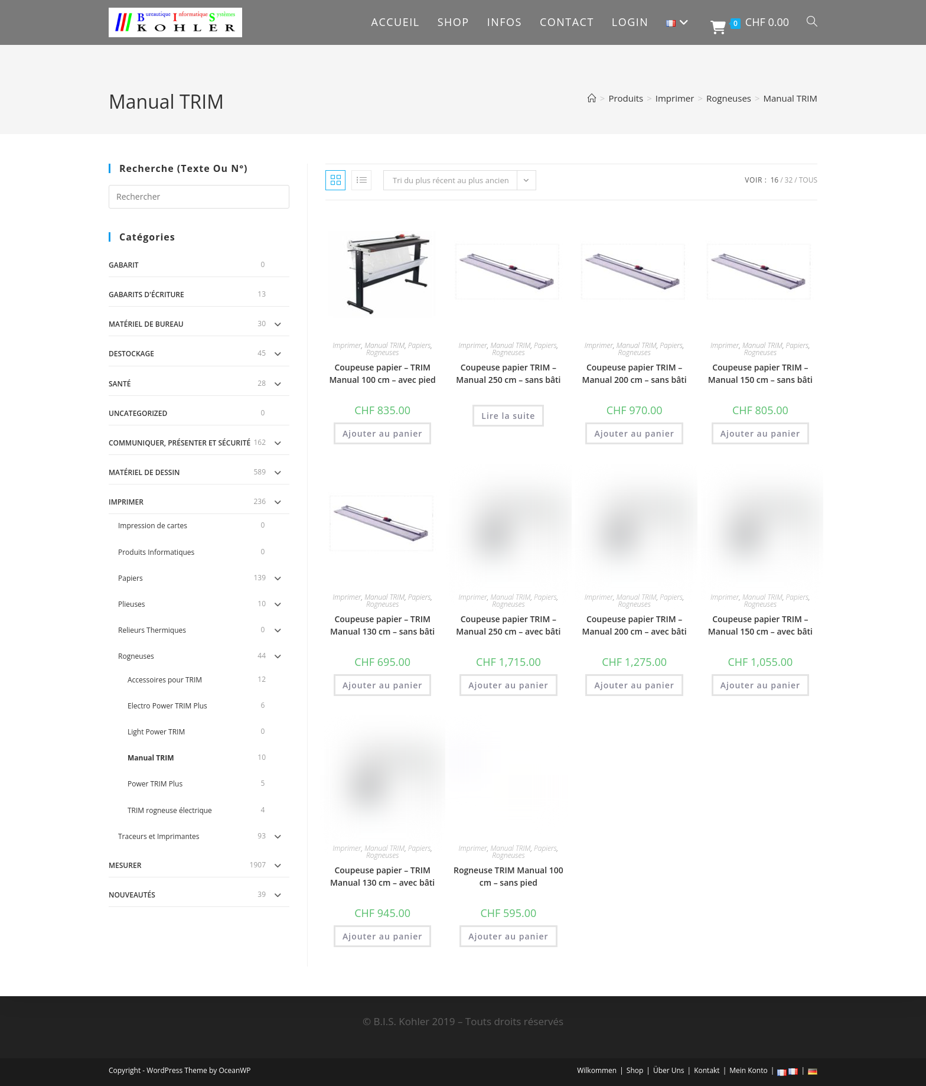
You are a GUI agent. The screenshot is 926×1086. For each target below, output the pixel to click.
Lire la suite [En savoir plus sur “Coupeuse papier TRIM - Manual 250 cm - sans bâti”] (508, 415)
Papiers (130, 578)
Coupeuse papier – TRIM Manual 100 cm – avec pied (382, 373)
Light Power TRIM (156, 732)
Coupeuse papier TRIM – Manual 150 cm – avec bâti (760, 625)
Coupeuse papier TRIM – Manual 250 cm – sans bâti (508, 373)
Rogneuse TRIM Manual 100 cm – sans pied (508, 876)
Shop (635, 1070)
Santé (120, 384)
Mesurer (125, 865)
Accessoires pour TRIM (165, 680)
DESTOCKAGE (131, 354)
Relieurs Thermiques (152, 630)
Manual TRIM (790, 98)
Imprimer (126, 502)
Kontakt (706, 1070)
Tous (808, 180)
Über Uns (668, 1070)
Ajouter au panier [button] (382, 433)
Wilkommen (597, 1070)
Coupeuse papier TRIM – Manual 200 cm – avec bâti (634, 625)
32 (789, 180)
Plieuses (131, 604)
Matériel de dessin (144, 472)
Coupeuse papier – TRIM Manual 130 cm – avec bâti (382, 876)
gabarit (124, 265)
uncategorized (138, 413)
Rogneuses (136, 656)
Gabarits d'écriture (146, 295)
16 (774, 180)
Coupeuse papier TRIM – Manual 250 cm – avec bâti (508, 625)
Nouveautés (132, 895)
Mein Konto (748, 1070)
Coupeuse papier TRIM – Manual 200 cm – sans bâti (634, 373)
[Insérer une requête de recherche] (199, 197)
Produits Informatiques (156, 552)
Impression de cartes (152, 526)
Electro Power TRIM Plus (167, 706)
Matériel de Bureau (146, 324)
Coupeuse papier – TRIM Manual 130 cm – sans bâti (382, 625)
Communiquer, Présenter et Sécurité (179, 443)
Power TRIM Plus (155, 784)
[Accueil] (592, 98)
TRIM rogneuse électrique (170, 810)
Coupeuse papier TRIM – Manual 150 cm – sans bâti (760, 373)
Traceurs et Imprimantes (159, 836)
